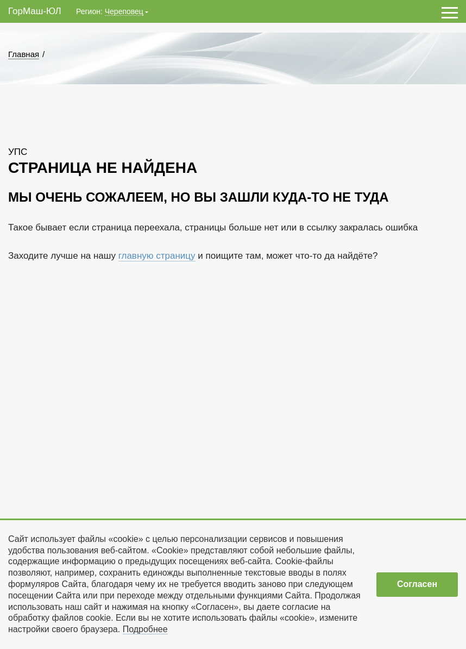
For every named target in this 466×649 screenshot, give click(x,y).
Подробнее (145, 629)
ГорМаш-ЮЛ (34, 11)
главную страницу (157, 256)
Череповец (124, 12)
